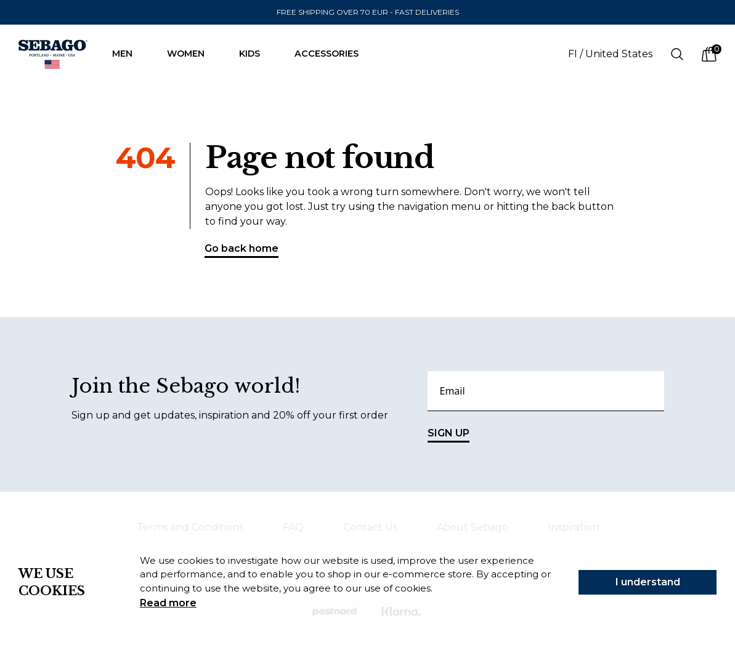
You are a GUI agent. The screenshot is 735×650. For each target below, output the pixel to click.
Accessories (332, 53)
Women (192, 53)
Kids (255, 53)
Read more (168, 603)
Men (128, 53)
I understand (647, 582)
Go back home (241, 250)
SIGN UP (448, 435)
